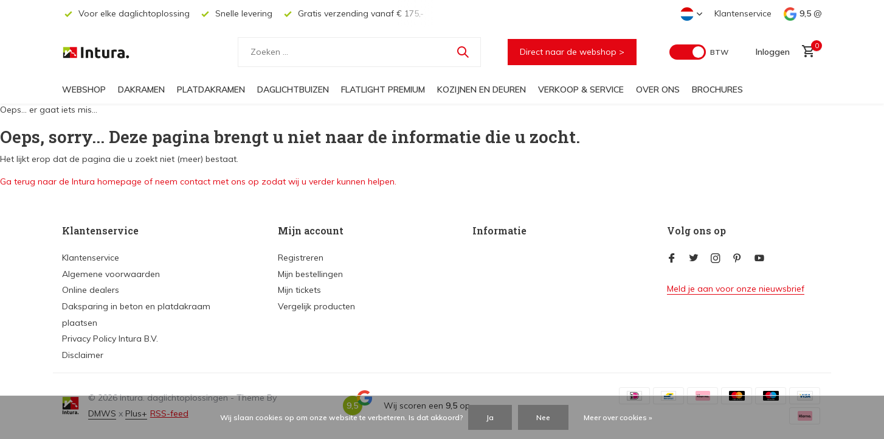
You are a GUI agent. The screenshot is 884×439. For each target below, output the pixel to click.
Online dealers (90, 289)
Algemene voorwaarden (111, 274)
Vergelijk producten (316, 306)
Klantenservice (743, 13)
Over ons (658, 89)
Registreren (300, 257)
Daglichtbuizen (293, 89)
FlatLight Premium (383, 89)
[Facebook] (672, 259)
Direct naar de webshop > (572, 51)
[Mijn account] (773, 51)
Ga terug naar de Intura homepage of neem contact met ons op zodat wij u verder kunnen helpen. (198, 181)
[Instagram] (715, 259)
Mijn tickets (299, 289)
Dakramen (141, 89)
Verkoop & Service (581, 89)
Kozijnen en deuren (481, 89)
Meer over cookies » (618, 417)
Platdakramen (211, 89)
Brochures (717, 89)
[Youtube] (759, 259)
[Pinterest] (737, 259)
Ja (490, 417)
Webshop (84, 89)
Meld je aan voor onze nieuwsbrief (735, 288)
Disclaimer (82, 354)
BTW (719, 52)
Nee (543, 417)
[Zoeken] (359, 52)
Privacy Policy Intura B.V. (110, 338)
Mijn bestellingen (310, 274)
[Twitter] (694, 259)
